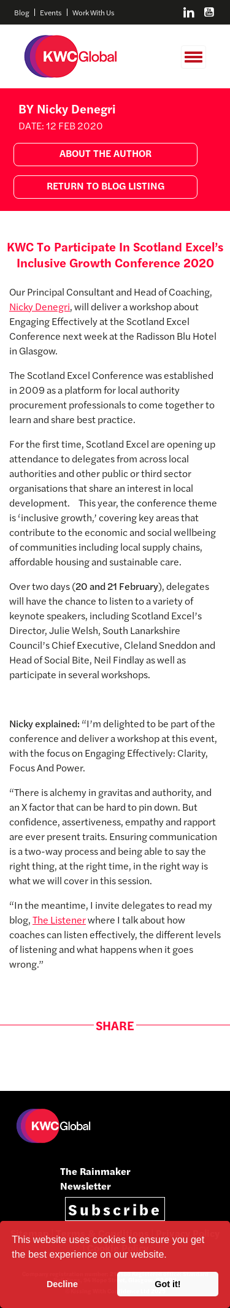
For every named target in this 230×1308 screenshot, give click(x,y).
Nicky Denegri (39, 306)
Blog (21, 12)
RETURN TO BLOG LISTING (105, 185)
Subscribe (115, 1209)
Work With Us (93, 12)
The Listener (59, 919)
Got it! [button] (167, 1284)
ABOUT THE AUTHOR (105, 153)
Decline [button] (62, 1284)
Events (51, 12)
